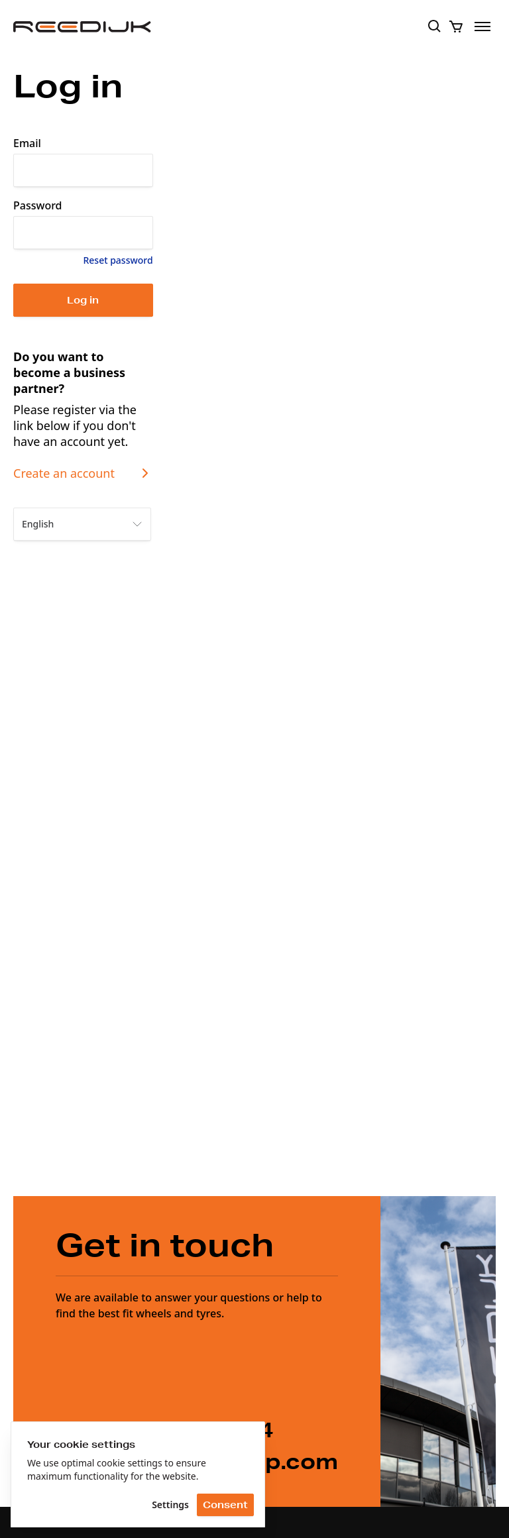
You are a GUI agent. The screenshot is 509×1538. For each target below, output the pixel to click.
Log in (83, 300)
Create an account (83, 473)
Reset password (117, 260)
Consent (225, 1505)
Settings (170, 1504)
